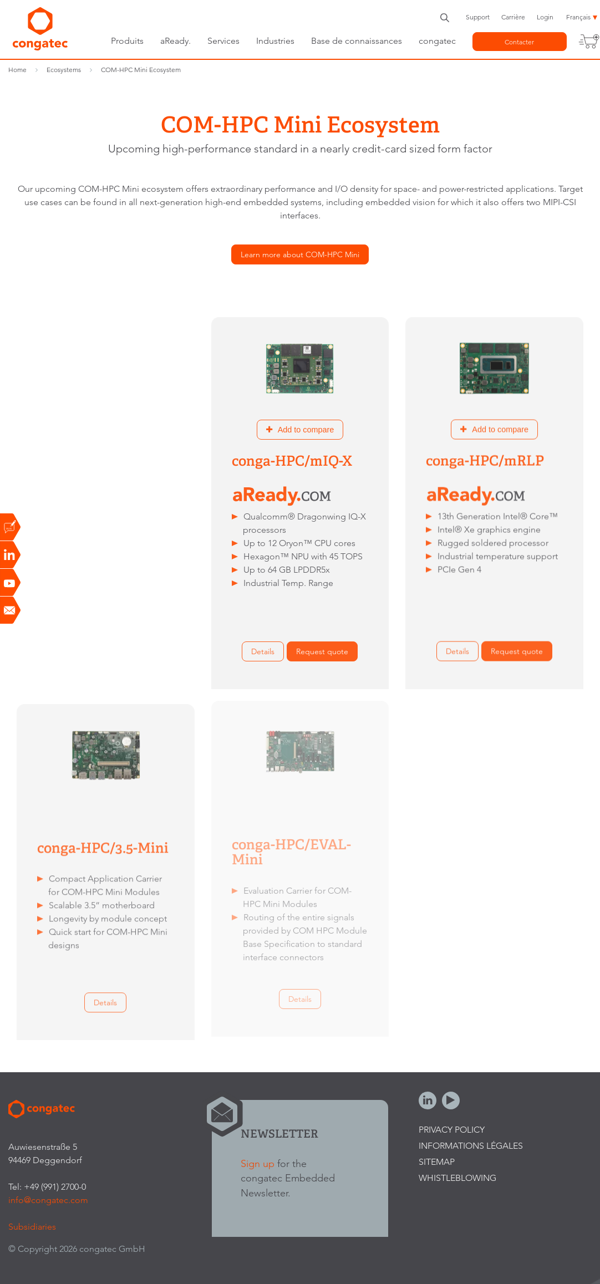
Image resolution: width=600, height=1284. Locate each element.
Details (68, 651)
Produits (127, 40)
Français (578, 17)
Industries (275, 40)
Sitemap (437, 1161)
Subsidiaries (32, 1226)
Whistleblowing (457, 1178)
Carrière (513, 17)
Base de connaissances (356, 40)
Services (223, 40)
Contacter (519, 42)
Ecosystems (64, 69)
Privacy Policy (452, 1129)
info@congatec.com (48, 1200)
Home (17, 69)
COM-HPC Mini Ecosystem (141, 69)
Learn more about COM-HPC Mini (300, 254)
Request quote (128, 651)
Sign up (257, 1163)
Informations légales (471, 1145)
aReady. (175, 40)
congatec (437, 40)
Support (478, 17)
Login (545, 17)
